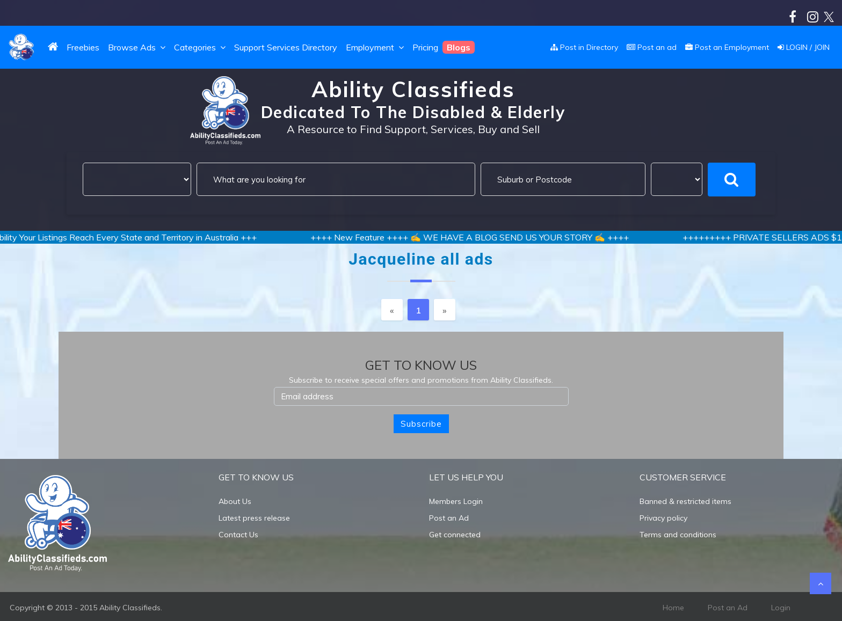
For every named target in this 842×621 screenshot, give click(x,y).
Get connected (455, 534)
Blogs (458, 47)
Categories (201, 47)
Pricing (425, 47)
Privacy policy (663, 518)
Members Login (456, 501)
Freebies (83, 47)
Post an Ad (449, 518)
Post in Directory (584, 47)
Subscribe (421, 424)
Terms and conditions (678, 534)
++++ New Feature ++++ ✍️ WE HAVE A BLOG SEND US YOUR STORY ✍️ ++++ (477, 237)
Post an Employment (727, 47)
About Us (235, 501)
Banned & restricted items (685, 501)
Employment (376, 47)
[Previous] (392, 309)
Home (673, 607)
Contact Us (238, 534)
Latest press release (254, 518)
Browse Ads (138, 47)
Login (780, 607)
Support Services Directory (285, 47)
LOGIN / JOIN (804, 47)
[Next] (444, 309)
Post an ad (652, 47)
